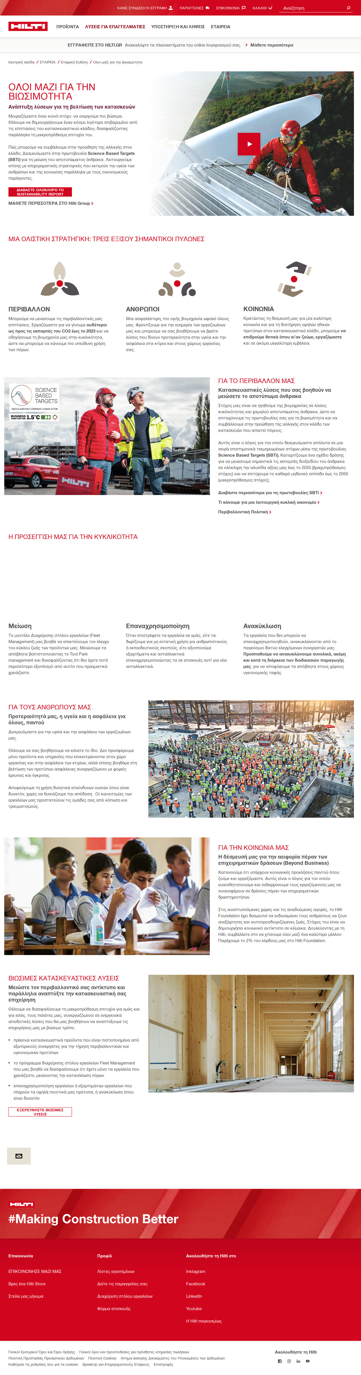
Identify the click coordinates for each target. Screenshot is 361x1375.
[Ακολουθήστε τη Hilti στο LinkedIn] (298, 1361)
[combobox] (316, 7)
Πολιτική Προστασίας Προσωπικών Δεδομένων (46, 1358)
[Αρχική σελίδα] (28, 26)
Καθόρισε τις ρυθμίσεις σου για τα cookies (43, 1364)
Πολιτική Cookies (102, 1358)
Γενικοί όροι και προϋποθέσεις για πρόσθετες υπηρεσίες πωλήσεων (134, 1352)
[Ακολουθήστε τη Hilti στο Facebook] (279, 1361)
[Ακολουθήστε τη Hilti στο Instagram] (289, 1361)
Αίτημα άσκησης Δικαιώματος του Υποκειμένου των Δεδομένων (173, 1358)
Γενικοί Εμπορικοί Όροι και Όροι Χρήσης (41, 1352)
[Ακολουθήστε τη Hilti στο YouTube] (307, 1361)
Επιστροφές (163, 1364)
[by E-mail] (19, 1156)
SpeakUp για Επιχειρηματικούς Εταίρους (115, 1364)
